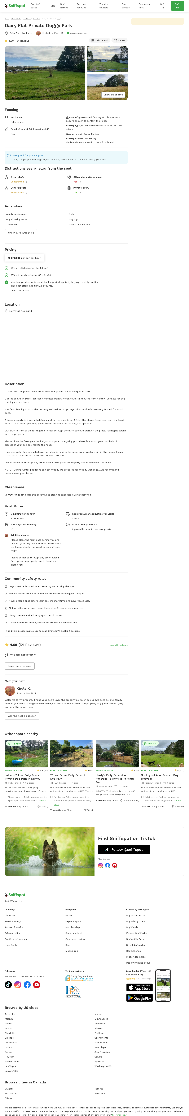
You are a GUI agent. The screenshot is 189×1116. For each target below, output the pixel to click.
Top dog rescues (81, 6)
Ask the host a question (22, 715)
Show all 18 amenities (21, 232)
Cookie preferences (16, 939)
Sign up (177, 6)
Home (68, 915)
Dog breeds (126, 6)
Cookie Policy (43, 1115)
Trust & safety (13, 921)
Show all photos (113, 94)
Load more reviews (19, 666)
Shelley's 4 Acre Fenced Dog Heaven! (159, 777)
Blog (53, 5)
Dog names (64, 6)
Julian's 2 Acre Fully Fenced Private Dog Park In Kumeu (23, 777)
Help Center (11, 945)
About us (10, 915)
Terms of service (14, 927)
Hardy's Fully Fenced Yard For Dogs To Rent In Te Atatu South (115, 779)
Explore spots (73, 921)
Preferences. (119, 1115)
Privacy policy (12, 933)
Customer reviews (75, 939)
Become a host (144, 6)
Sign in (162, 6)
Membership (72, 927)
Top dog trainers (103, 6)
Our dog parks (35, 6)
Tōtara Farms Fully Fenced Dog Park (67, 777)
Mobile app (71, 950)
